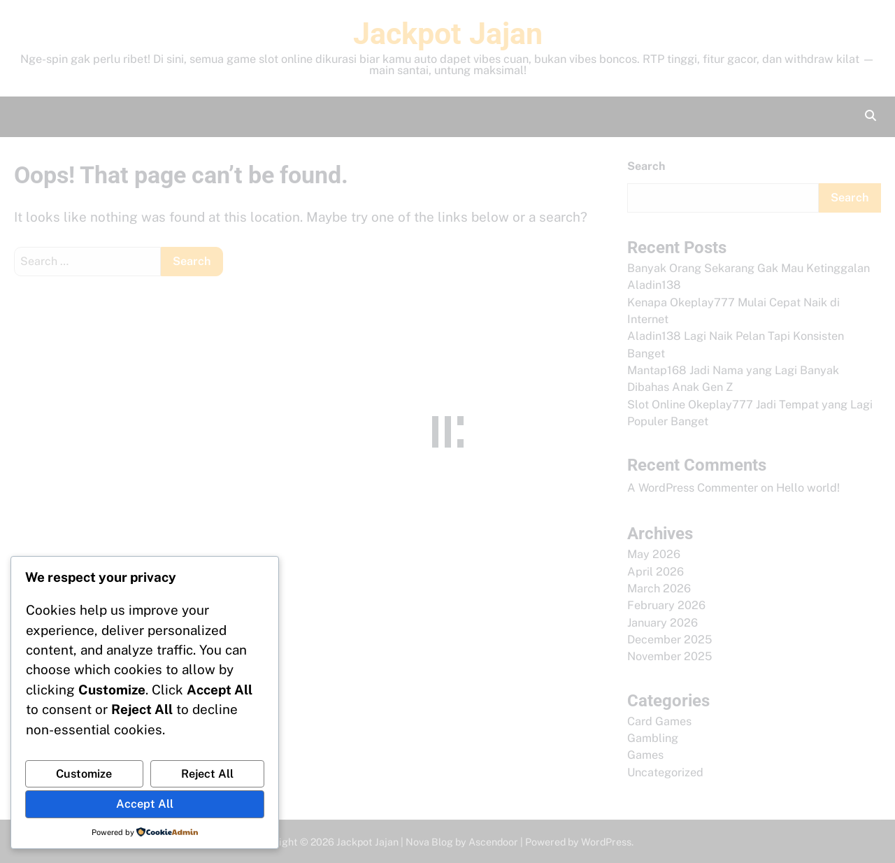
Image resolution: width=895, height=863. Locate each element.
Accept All (144, 804)
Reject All (207, 773)
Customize (84, 773)
